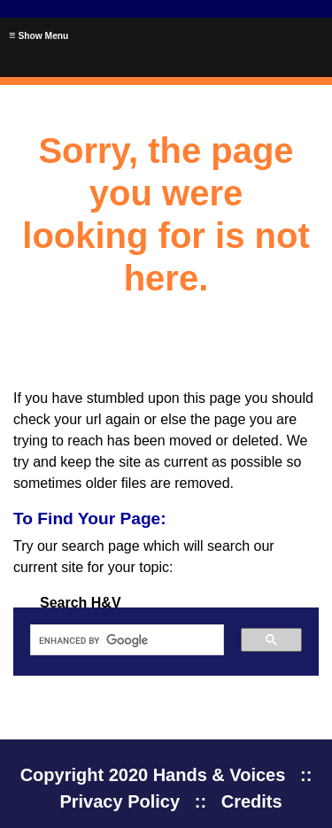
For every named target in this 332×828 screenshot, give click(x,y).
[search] (121, 640)
